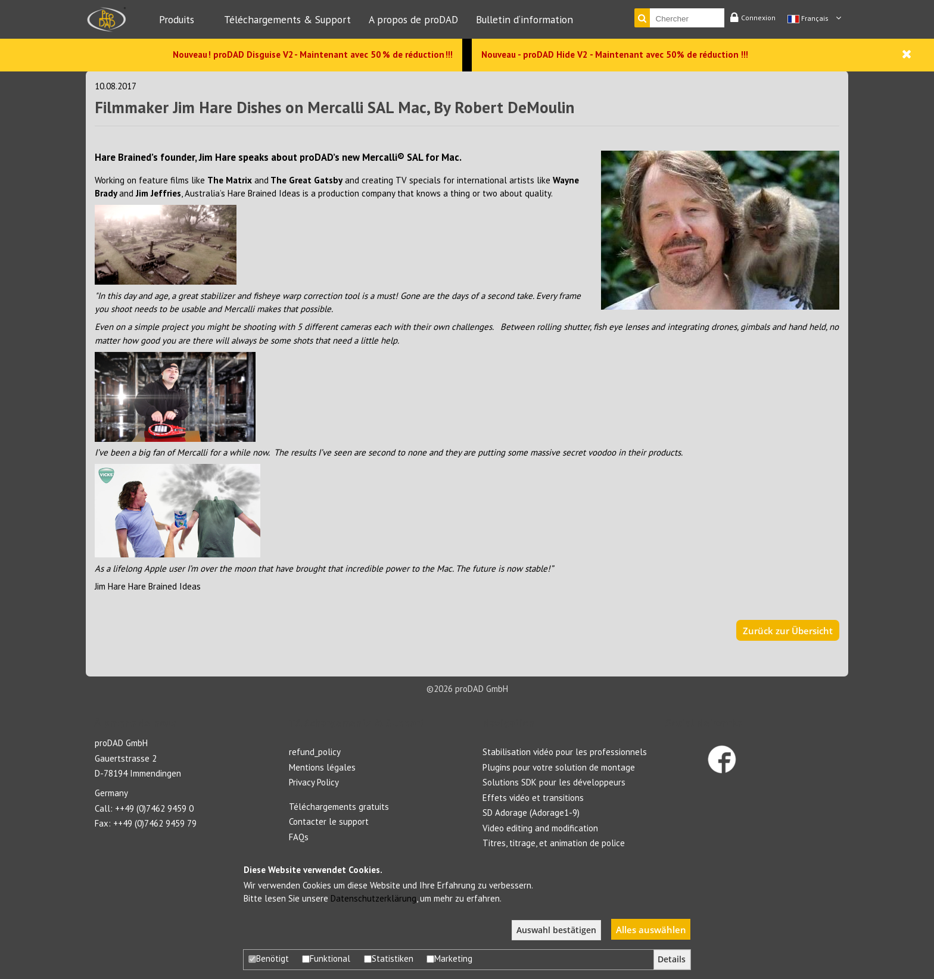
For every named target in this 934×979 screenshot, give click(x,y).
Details (672, 959)
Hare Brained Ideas (164, 586)
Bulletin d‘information (524, 19)
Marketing (449, 958)
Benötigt (268, 958)
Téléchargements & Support (287, 19)
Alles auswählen (651, 930)
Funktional (326, 958)
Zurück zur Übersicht (788, 631)
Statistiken (388, 958)
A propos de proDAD (413, 19)
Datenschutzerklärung (373, 898)
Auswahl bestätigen (556, 930)
